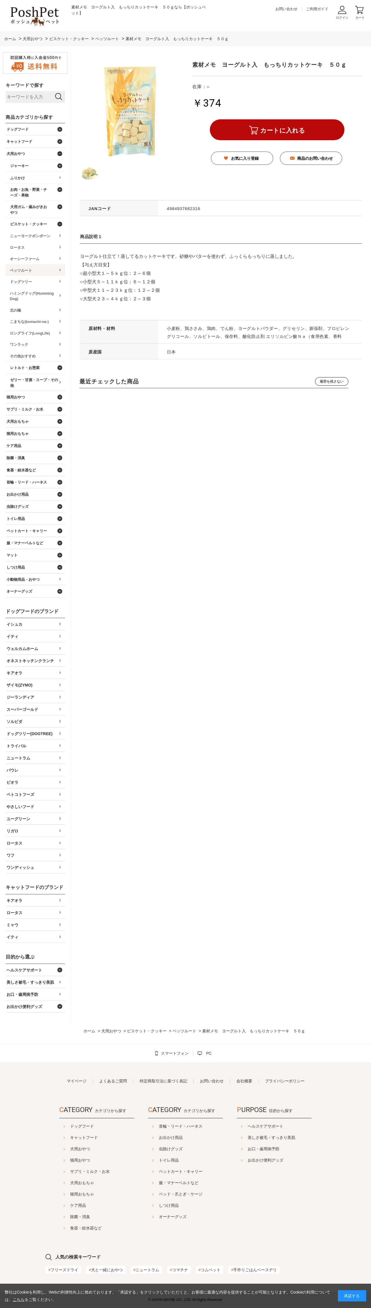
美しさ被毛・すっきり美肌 (285, 1137)
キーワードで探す (25, 85)
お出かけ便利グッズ (279, 1160)
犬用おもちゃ (68, 1182)
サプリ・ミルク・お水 (76, 1171)
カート (360, 17)
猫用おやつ (66, 1160)
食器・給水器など (72, 1228)
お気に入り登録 (245, 158)
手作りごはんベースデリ (254, 1270)
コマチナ (179, 1270)
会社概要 (244, 1081)
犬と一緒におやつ (106, 1270)
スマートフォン (175, 1053)
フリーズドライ (63, 1270)
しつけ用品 (169, 1205)
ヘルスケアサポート (279, 1126)
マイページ (77, 1081)
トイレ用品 (169, 1160)
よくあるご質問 (113, 1081)
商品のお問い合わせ (315, 158)
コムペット (210, 1270)
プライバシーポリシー (285, 1081)
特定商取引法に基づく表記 (163, 1081)
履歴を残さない (332, 381)
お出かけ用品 (171, 1137)
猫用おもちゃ (68, 1194)
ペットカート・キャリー (180, 1171)
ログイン (342, 17)
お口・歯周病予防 (278, 1149)
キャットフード (70, 1137)
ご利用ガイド (317, 9)
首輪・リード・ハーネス (180, 1126)
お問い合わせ (286, 9)
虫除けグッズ (171, 1149)
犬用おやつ (66, 1149)
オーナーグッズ (173, 1216)
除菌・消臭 (66, 1216)
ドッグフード (68, 1126)
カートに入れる (282, 130)
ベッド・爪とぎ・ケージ (180, 1194)
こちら (19, 1299)
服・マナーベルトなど (179, 1182)
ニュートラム (146, 1270)
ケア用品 (64, 1205)
